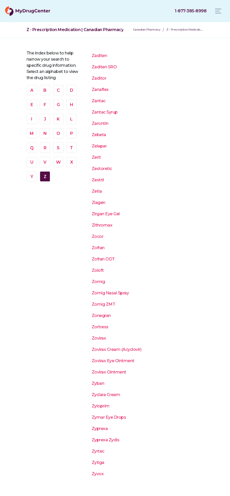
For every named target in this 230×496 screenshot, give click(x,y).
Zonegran (101, 315)
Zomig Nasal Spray (110, 293)
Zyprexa (100, 428)
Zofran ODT (103, 259)
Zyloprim (100, 406)
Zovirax (99, 338)
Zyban (98, 383)
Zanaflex (100, 89)
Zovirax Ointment (109, 372)
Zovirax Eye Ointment (113, 360)
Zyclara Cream (106, 394)
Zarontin (100, 123)
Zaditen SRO (104, 66)
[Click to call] (190, 11)
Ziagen (98, 202)
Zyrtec (98, 451)
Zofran (98, 247)
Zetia (97, 191)
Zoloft (98, 270)
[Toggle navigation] (218, 11)
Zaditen (99, 55)
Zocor (98, 236)
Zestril (98, 179)
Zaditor (99, 78)
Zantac (99, 100)
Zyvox (98, 473)
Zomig (98, 281)
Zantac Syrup (105, 112)
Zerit (96, 157)
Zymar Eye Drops (109, 417)
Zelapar (99, 146)
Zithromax (102, 225)
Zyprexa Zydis (105, 439)
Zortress (100, 326)
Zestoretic (102, 168)
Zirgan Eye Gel (106, 213)
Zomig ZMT (103, 304)
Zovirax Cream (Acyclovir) (117, 349)
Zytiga (98, 462)
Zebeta (99, 134)
